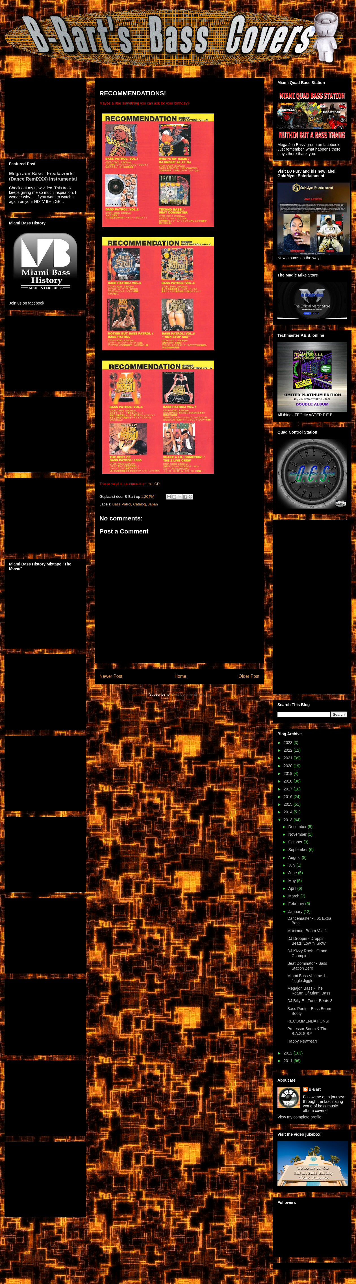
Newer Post (110, 676)
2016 (289, 796)
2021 (289, 758)
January (295, 911)
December (297, 826)
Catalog (139, 504)
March (294, 896)
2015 (289, 804)
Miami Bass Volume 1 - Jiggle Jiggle (307, 978)
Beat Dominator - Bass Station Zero (307, 965)
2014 (289, 812)
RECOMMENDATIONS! (308, 1021)
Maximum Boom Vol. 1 (307, 931)
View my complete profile (299, 1117)
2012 (289, 1053)
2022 (289, 750)
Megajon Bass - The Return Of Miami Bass (308, 990)
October (295, 842)
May (292, 880)
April (292, 888)
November (297, 834)
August (294, 857)
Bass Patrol (121, 504)
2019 (289, 773)
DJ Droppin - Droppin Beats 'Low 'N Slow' (306, 941)
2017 (289, 789)
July (292, 865)
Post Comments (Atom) (191, 694)
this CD (154, 484)
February (296, 903)
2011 (289, 1060)
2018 (289, 781)
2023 (289, 742)
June (293, 873)
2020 (289, 766)
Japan (153, 504)
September (298, 849)
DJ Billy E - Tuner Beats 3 (310, 1000)
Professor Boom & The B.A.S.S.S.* (307, 1031)
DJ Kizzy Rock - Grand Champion (307, 953)
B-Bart (315, 1089)
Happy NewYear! (302, 1041)
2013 (289, 820)
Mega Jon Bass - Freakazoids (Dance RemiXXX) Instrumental (43, 176)
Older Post (248, 676)
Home (180, 676)
